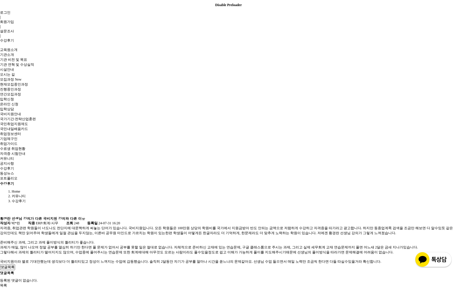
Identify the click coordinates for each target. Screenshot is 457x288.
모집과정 (11, 79)
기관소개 (7, 55)
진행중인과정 (10, 89)
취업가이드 (8, 144)
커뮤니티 (7, 159)
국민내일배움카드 (14, 129)
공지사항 (7, 163)
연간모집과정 (10, 94)
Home (16, 191)
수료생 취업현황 (12, 149)
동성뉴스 (7, 173)
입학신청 (7, 99)
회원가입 (7, 22)
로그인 (5, 12)
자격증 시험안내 (12, 154)
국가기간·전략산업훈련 (18, 119)
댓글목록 (8, 267)
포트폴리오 (8, 178)
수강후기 (7, 40)
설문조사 (7, 31)
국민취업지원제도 (14, 124)
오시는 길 (7, 74)
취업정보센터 (10, 134)
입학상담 (7, 109)
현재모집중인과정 (14, 84)
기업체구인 (8, 139)
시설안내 (7, 69)
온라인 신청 (9, 104)
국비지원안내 (10, 114)
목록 (3, 285)
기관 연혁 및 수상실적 (17, 65)
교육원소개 (8, 50)
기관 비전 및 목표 (13, 60)
